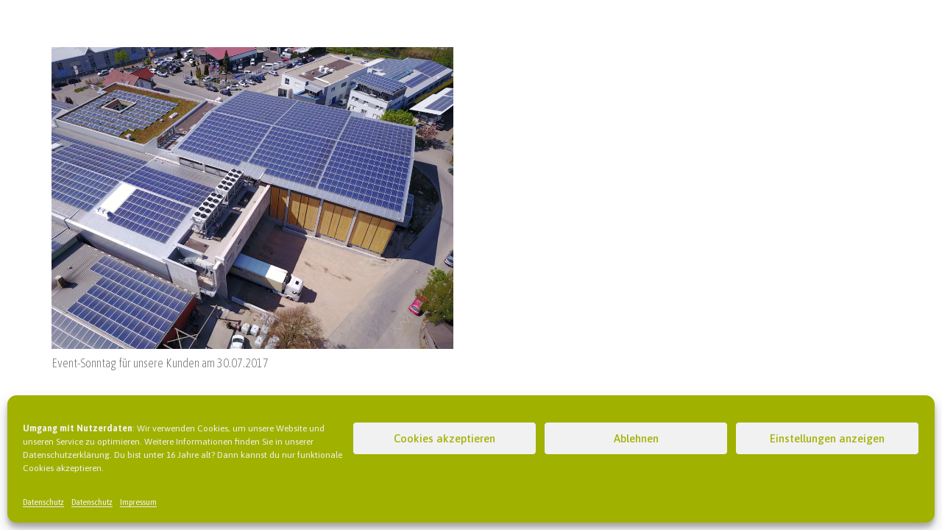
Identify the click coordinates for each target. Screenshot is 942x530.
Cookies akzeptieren (444, 438)
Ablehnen (636, 438)
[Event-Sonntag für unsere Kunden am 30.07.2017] (252, 56)
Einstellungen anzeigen (827, 438)
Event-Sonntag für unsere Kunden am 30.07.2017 (160, 363)
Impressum (138, 502)
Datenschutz (43, 502)
